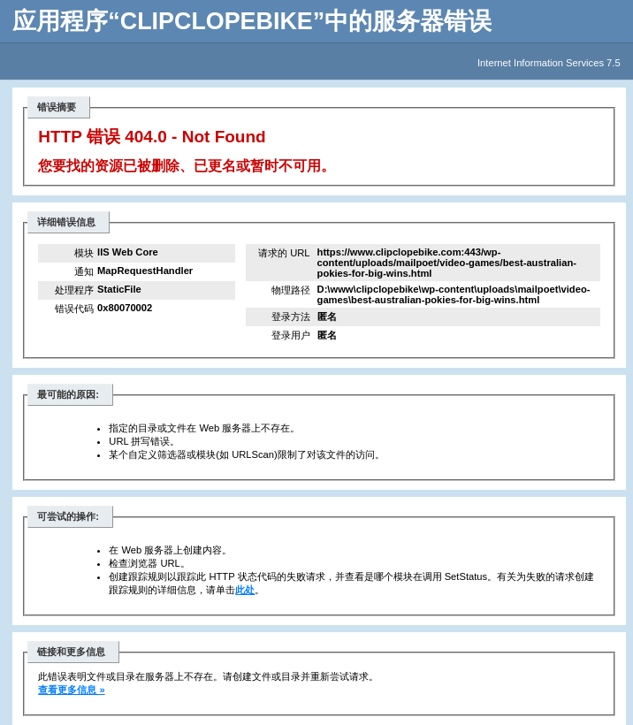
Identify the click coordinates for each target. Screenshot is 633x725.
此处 (245, 589)
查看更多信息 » (71, 689)
